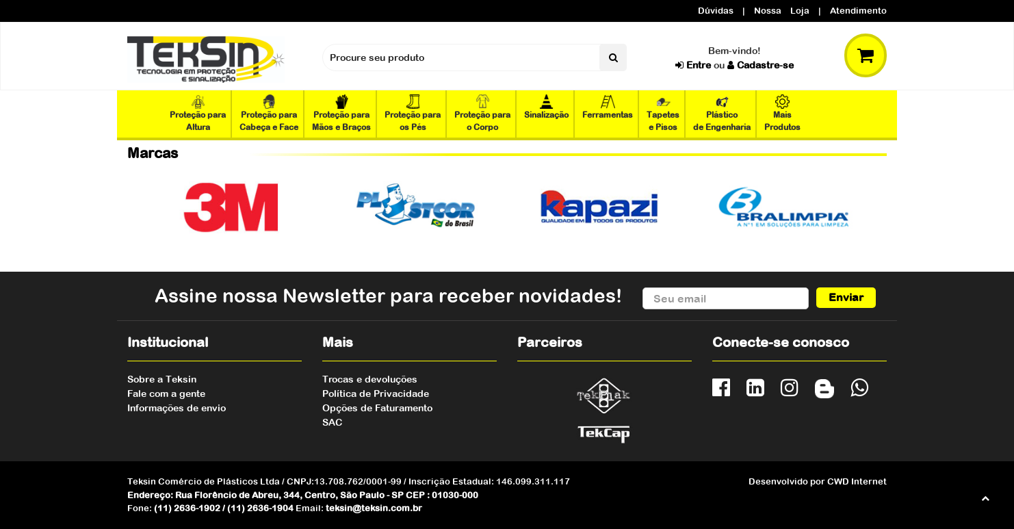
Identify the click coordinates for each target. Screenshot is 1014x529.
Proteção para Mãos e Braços (341, 113)
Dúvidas (715, 10)
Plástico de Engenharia (722, 113)
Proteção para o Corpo (482, 113)
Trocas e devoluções (369, 379)
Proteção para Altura (198, 113)
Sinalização (546, 107)
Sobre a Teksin (161, 379)
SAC (332, 422)
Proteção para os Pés (413, 113)
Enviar (846, 298)
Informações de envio (176, 407)
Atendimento (858, 10)
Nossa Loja (781, 10)
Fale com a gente (166, 393)
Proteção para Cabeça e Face (268, 113)
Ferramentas (607, 107)
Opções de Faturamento (377, 407)
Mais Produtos (782, 113)
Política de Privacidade (375, 393)
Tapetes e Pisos (663, 113)
